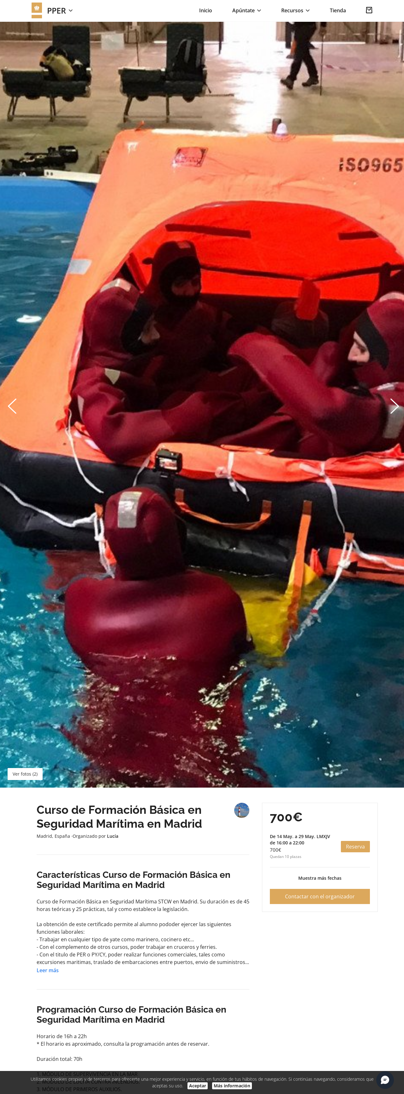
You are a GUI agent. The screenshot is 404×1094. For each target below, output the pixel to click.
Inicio (205, 10)
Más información (232, 1086)
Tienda (338, 10)
